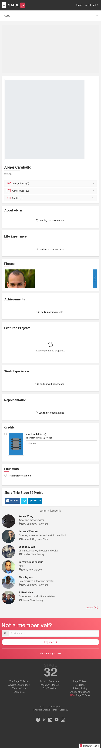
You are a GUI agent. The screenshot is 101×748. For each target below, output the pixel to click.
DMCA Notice (49, 688)
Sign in (79, 5)
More (94, 279)
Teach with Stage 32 (50, 685)
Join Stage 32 (91, 5)
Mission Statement (49, 681)
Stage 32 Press (80, 681)
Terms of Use (19, 688)
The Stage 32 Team (19, 681)
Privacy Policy (80, 688)
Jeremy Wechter (29, 531)
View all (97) (92, 607)
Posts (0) (51, 183)
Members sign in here (50, 653)
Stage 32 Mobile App (80, 692)
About (7, 15)
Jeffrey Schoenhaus (31, 562)
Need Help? (80, 685)
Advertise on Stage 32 (19, 685)
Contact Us (19, 692)
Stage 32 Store (83, 695)
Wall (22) (51, 191)
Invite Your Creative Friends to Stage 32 (50, 710)
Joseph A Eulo (27, 546)
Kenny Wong (26, 516)
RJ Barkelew (26, 592)
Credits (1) (51, 198)
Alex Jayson (26, 577)
